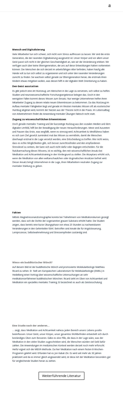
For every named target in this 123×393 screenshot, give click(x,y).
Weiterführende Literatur (61, 376)
